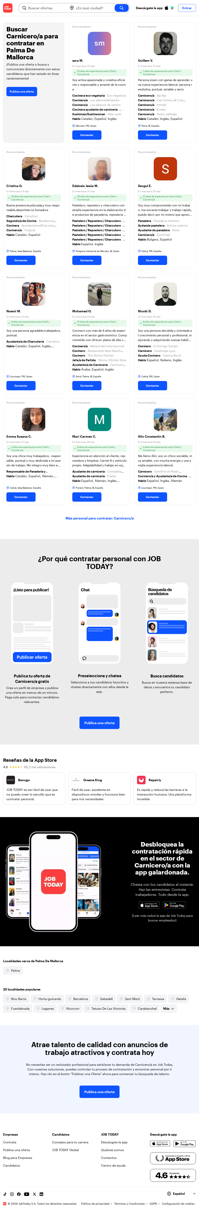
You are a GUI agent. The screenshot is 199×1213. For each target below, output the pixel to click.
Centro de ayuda (113, 1165)
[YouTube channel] (26, 1194)
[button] (99, 82)
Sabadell (104, 999)
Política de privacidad (95, 1203)
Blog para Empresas (17, 1157)
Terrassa (155, 999)
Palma (13, 970)
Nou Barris (16, 999)
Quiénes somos (112, 1150)
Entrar (187, 8)
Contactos (109, 1157)
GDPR (153, 1203)
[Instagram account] (12, 1194)
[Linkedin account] (41, 1194)
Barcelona (78, 999)
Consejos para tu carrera (70, 1142)
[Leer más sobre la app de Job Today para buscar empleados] (162, 918)
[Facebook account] (19, 1194)
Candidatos (11, 1165)
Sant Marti (129, 999)
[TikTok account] (5, 1194)
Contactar (86, 135)
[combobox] (46, 8)
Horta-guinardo (47, 999)
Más (168, 1008)
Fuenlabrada (18, 1008)
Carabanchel (144, 1008)
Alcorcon (70, 1008)
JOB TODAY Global (65, 1150)
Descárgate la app (114, 1142)
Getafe (178, 999)
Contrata (9, 1142)
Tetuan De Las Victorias (106, 1008)
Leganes (45, 1008)
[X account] (34, 1194)
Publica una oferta (22, 91)
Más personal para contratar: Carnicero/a (99, 518)
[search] (122, 8)
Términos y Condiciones (129, 1203)
